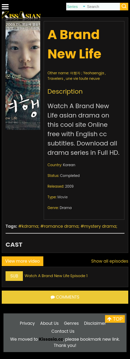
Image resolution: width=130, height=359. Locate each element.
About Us (49, 323)
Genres (71, 323)
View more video (22, 261)
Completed (69, 175)
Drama (66, 207)
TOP (115, 319)
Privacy (27, 323)
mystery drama (100, 226)
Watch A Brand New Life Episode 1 (56, 275)
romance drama (61, 226)
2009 (69, 186)
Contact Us (62, 331)
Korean (69, 165)
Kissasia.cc (51, 339)
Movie (63, 197)
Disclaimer (95, 323)
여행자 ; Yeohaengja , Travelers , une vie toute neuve (76, 75)
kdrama (30, 226)
